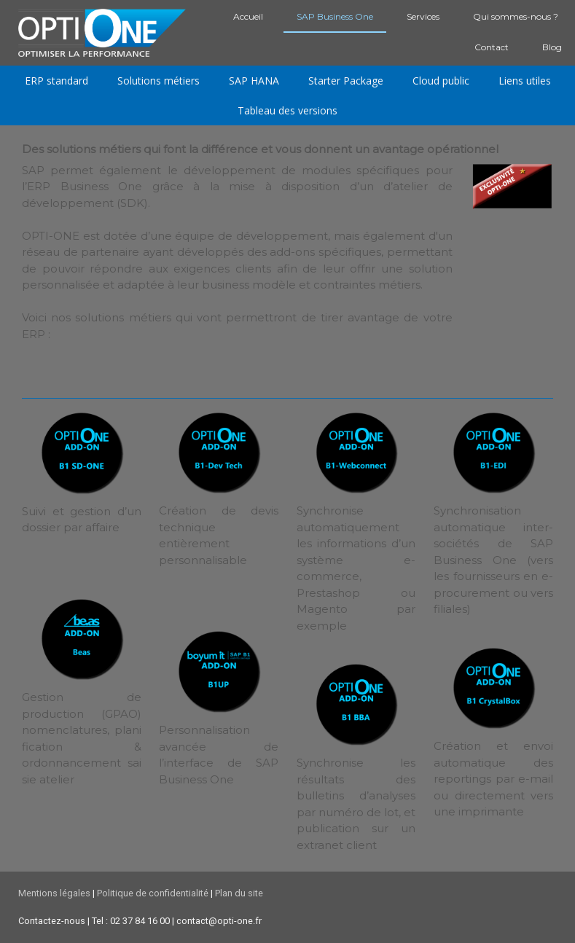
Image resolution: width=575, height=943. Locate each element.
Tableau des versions (287, 110)
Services (423, 16)
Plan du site (239, 893)
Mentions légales (54, 893)
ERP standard (56, 80)
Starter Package (345, 80)
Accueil (248, 16)
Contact (491, 47)
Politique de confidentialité (152, 893)
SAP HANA (254, 80)
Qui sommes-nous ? (515, 16)
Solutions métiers (158, 80)
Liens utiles (524, 80)
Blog (552, 47)
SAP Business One (335, 16)
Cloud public (440, 80)
